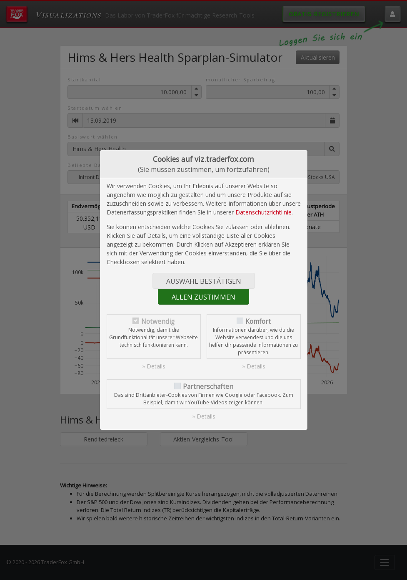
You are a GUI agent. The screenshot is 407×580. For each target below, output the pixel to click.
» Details (153, 366)
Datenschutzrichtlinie (263, 212)
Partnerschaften (208, 386)
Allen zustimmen (203, 297)
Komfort (258, 321)
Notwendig (158, 321)
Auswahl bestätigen (203, 281)
